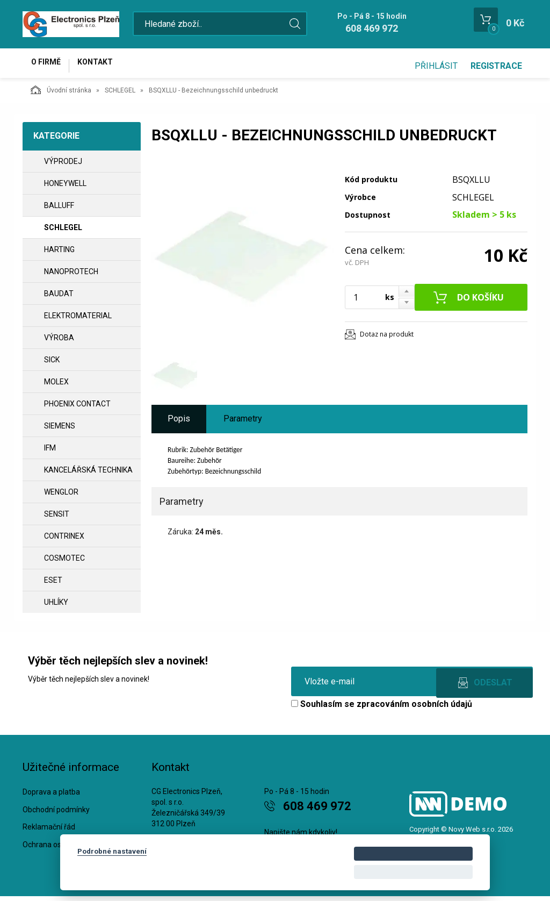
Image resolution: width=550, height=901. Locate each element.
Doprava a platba (51, 796)
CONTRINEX (64, 541)
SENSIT (56, 518)
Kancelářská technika (88, 474)
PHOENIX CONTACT (77, 408)
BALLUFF (59, 210)
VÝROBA (59, 342)
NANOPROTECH (71, 276)
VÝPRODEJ (63, 166)
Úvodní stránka (61, 94)
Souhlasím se (381, 709)
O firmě (49, 65)
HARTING (59, 254)
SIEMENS (59, 430)
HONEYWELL (65, 188)
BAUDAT (59, 298)
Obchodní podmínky (56, 814)
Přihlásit (436, 66)
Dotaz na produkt (387, 339)
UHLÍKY (56, 607)
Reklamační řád (49, 832)
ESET (53, 585)
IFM (50, 452)
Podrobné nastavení (112, 851)
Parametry (242, 423)
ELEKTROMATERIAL (78, 320)
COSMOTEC (64, 563)
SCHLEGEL (120, 95)
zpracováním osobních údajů (414, 709)
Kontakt (106, 65)
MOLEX (56, 386)
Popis (179, 423)
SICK (52, 364)
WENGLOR (61, 496)
